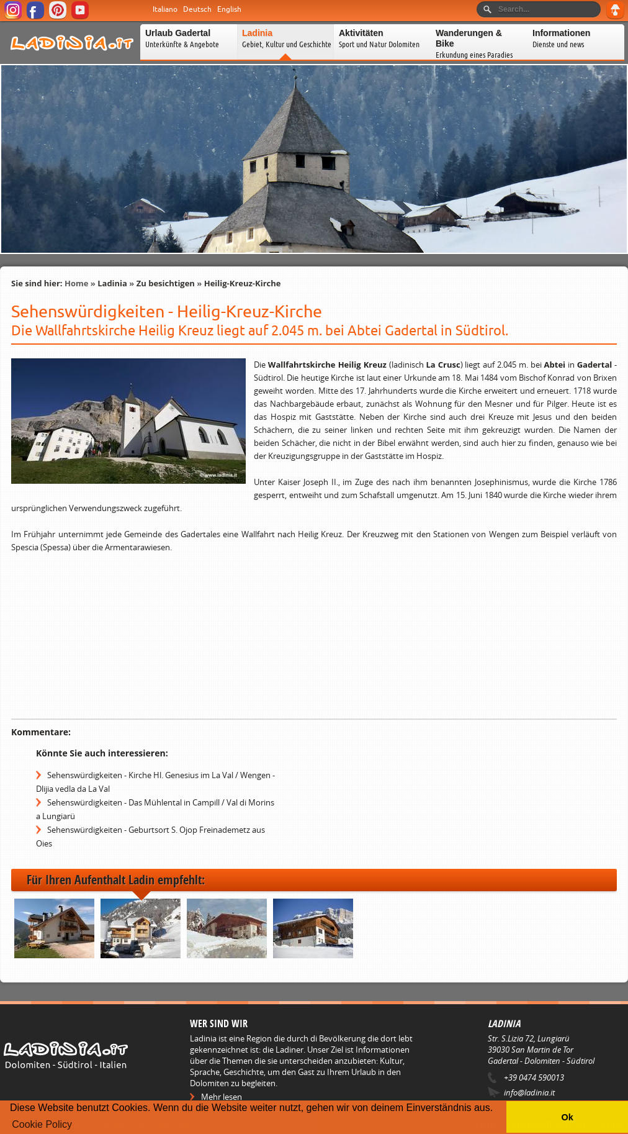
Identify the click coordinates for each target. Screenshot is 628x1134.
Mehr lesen (221, 1096)
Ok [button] (567, 1117)
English (229, 9)
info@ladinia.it (529, 1092)
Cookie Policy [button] (42, 1124)
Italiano (165, 9)
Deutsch (197, 9)
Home (76, 283)
